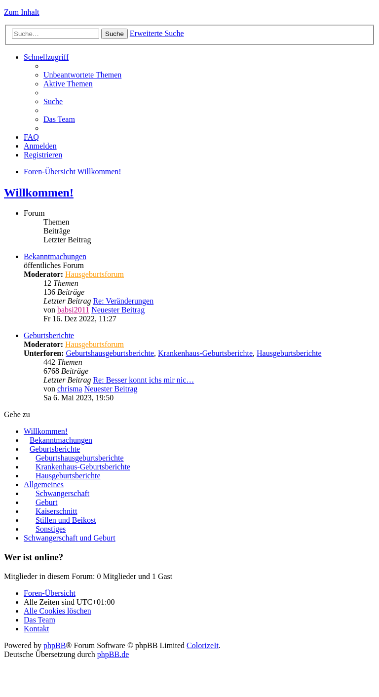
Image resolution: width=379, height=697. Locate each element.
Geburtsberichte (49, 335)
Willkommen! (99, 171)
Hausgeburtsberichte (289, 353)
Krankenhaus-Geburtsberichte (205, 353)
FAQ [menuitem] (31, 137)
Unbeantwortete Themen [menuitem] (82, 75)
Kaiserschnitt (56, 511)
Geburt (46, 502)
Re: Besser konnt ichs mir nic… (143, 380)
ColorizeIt (203, 645)
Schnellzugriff (46, 57)
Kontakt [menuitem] (36, 628)
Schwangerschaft (62, 493)
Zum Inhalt (21, 12)
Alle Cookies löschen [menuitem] (57, 611)
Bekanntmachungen (55, 256)
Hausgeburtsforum (94, 274)
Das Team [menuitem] (59, 119)
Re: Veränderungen (123, 301)
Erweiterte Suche (157, 33)
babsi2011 (73, 310)
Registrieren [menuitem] (43, 155)
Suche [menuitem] (53, 101)
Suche (114, 34)
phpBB (54, 645)
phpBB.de (113, 654)
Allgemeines (44, 484)
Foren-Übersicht (50, 171)
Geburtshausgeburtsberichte (110, 353)
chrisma (69, 389)
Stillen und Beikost (66, 520)
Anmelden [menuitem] (40, 146)
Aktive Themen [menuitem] (68, 83)
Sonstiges (51, 529)
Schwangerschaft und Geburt (69, 538)
